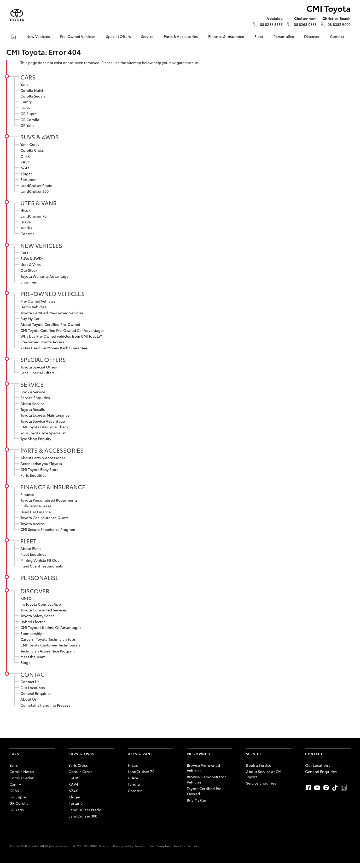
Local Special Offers (37, 372)
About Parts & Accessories (43, 457)
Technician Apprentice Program (47, 651)
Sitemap (105, 846)
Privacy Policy (123, 846)
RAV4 (25, 161)
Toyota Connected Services (43, 609)
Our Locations (32, 687)
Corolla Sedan (32, 96)
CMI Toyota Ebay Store (39, 469)
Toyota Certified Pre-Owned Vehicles (52, 312)
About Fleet (30, 548)
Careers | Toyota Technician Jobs (48, 639)
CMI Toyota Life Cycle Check (44, 426)
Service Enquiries (35, 397)
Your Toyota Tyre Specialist (43, 432)
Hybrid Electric (32, 621)
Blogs (25, 662)
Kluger (26, 173)
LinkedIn (344, 788)
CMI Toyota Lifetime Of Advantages (50, 627)
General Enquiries (35, 693)
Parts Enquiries (33, 475)
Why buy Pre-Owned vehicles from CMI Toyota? (61, 336)
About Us (28, 699)
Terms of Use (144, 846)
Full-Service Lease (35, 505)
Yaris (24, 84)
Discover (312, 36)
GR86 (25, 107)
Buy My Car (29, 318)
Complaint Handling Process (45, 705)
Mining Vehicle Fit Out (39, 560)
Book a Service (32, 391)
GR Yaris (27, 125)
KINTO (26, 598)
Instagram (326, 788)
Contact (337, 36)
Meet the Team (32, 656)
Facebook (308, 788)
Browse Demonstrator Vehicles (206, 779)
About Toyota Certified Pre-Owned (50, 324)
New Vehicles (38, 36)
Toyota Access (32, 523)
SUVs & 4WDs (39, 137)
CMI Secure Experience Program (47, 529)
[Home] (13, 36)
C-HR (25, 156)
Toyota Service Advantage (42, 421)
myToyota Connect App (40, 604)
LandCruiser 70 (33, 216)
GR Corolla (29, 119)
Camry (26, 101)
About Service (32, 403)
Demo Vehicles (33, 306)
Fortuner (28, 179)
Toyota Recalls (32, 409)
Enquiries (28, 282)
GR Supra (28, 113)
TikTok (335, 788)
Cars (28, 77)
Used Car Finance (35, 511)
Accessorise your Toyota (41, 463)
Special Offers (118, 36)
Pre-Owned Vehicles (78, 36)
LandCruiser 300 (34, 191)
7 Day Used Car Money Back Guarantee (53, 347)
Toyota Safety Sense (37, 615)
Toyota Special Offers (38, 367)
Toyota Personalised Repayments (49, 500)
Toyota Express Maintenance (44, 415)
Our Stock (28, 270)
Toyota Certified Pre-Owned (205, 791)
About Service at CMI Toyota (264, 774)
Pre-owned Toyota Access (42, 341)
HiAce (25, 221)
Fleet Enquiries (33, 554)
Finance (27, 494)
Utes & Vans (38, 202)
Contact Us (29, 681)
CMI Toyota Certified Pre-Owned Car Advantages (62, 330)
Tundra (26, 227)
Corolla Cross (32, 150)
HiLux (25, 210)
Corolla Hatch (32, 90)
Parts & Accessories (181, 36)
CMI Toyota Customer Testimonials (50, 645)
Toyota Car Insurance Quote (44, 517)
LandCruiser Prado (36, 185)
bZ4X (25, 167)
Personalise (284, 36)
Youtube (317, 788)
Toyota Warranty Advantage (44, 276)
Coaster (27, 233)
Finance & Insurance (226, 36)
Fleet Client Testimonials (41, 566)
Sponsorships (32, 633)
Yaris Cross (29, 144)
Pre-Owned (198, 754)
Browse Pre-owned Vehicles (203, 768)
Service (147, 36)
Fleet (258, 36)
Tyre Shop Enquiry (35, 438)
